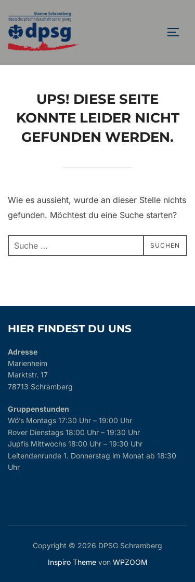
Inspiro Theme (72, 562)
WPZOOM (130, 562)
